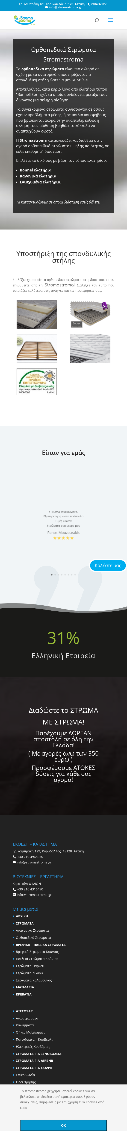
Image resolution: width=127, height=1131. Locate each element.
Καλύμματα (25, 1025)
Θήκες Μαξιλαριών (30, 1032)
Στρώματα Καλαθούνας (34, 980)
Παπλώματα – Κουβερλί (34, 1039)
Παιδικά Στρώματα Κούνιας (37, 959)
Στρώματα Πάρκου (30, 966)
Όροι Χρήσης (26, 1082)
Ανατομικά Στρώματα (32, 930)
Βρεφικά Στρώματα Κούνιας (37, 951)
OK (63, 1125)
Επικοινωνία (25, 1075)
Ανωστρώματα (27, 1018)
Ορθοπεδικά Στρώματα (33, 937)
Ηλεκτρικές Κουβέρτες (33, 1046)
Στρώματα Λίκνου (29, 973)
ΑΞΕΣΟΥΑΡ (24, 1011)
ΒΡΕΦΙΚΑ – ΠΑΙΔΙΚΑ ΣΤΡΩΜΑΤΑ (41, 944)
